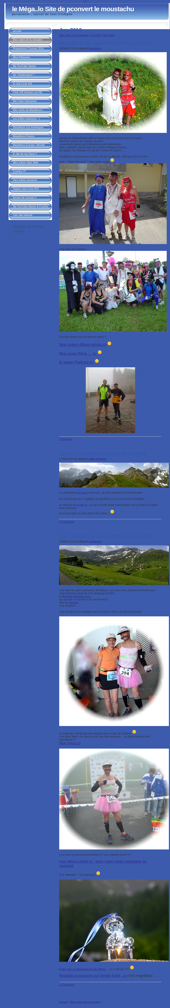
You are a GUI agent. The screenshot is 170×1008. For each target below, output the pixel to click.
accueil (63, 1002)
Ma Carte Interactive (25, 101)
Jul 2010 (96, 35)
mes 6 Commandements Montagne (102, 454)
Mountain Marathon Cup (76, 596)
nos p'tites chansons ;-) (26, 118)
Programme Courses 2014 (28, 48)
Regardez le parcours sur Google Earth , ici (93, 976)
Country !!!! (19, 171)
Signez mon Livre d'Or (26, 189)
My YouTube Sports (24, 66)
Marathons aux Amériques (28, 127)
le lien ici (81, 505)
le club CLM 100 (22, 83)
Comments (65, 439)
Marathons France (23, 136)
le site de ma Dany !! (25, 153)
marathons (95, 48)
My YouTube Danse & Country (30, 206)
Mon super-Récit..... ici (78, 353)
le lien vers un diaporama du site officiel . (83, 969)
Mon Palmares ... (23, 57)
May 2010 (109, 35)
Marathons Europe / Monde (29, 145)
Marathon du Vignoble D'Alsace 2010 (105, 43)
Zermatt (73, 602)
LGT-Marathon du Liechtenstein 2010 (105, 536)
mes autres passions (25, 180)
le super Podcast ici (77, 362)
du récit (82, 492)
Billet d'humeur (97, 458)
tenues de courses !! (25, 197)
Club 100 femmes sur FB (27, 92)
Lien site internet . (23, 215)
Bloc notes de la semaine (74, 35)
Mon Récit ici (70, 743)
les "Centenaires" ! (24, 75)
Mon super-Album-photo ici (82, 345)
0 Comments (66, 521)
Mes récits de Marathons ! (28, 110)
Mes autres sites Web (25, 162)
